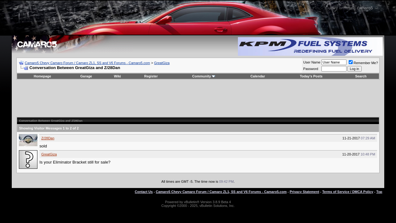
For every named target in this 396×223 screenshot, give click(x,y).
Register (151, 76)
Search (361, 76)
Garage (86, 76)
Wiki (117, 76)
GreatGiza (162, 63)
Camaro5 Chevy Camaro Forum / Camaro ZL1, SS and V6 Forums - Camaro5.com (87, 63)
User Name (312, 62)
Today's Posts (311, 76)
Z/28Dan (47, 138)
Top (379, 192)
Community (203, 76)
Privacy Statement (304, 192)
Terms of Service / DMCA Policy (347, 192)
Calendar (257, 76)
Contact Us (144, 192)
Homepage (42, 76)
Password (310, 69)
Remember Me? (363, 63)
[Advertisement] (198, 98)
